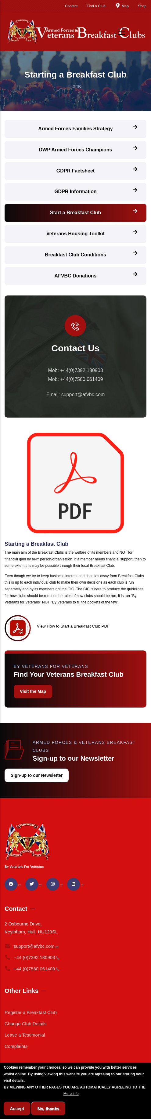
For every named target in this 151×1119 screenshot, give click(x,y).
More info (71, 1104)
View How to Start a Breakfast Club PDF (73, 626)
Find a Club (96, 6)
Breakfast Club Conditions (75, 254)
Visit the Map (33, 691)
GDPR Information (75, 191)
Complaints (16, 1046)
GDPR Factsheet (75, 170)
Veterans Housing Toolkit (75, 233)
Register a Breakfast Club (31, 1012)
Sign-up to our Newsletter (37, 775)
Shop (142, 6)
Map (122, 6)
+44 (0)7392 (32, 957)
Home (75, 86)
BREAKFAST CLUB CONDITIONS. (33, 1104)
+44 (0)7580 (32, 968)
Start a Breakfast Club (75, 212)
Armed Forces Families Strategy (75, 128)
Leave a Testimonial (25, 1035)
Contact (71, 6)
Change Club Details (26, 1023)
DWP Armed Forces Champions (75, 149)
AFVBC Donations (76, 275)
